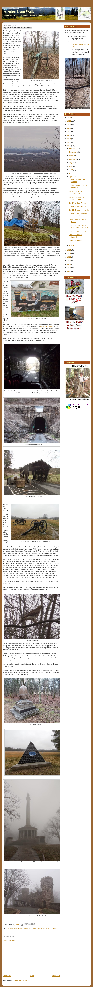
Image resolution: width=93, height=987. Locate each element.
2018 (69, 135)
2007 (69, 271)
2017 (69, 139)
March (71, 245)
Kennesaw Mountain (44, 928)
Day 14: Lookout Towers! (77, 203)
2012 (69, 257)
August (72, 163)
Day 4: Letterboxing (76, 241)
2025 (69, 117)
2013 (69, 253)
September (73, 159)
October (72, 155)
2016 (69, 142)
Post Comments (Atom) (20, 980)
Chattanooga (18, 928)
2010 (69, 264)
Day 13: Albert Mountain (77, 206)
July (71, 166)
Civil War (34, 928)
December (73, 148)
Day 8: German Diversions (78, 231)
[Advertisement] (21, 958)
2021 (69, 125)
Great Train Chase (46, 326)
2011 (69, 260)
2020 (69, 128)
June (71, 170)
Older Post (56, 976)
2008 (69, 268)
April (71, 177)
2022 (69, 121)
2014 (69, 250)
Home (32, 976)
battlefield (10, 928)
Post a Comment (9, 940)
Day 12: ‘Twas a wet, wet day (79, 210)
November (73, 152)
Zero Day (54, 928)
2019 (69, 132)
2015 (69, 146)
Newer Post (7, 976)
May (71, 173)
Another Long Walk (19, 11)
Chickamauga (27, 928)
